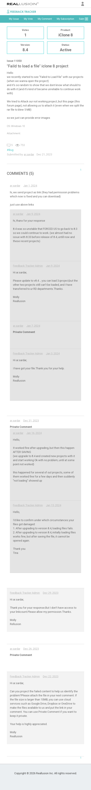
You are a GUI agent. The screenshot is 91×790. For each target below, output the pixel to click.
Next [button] (86, 18)
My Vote (28, 18)
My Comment (45, 18)
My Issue (14, 18)
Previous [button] (4, 18)
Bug (11, 149)
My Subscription (65, 18)
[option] (14, 19)
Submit (82, 18)
